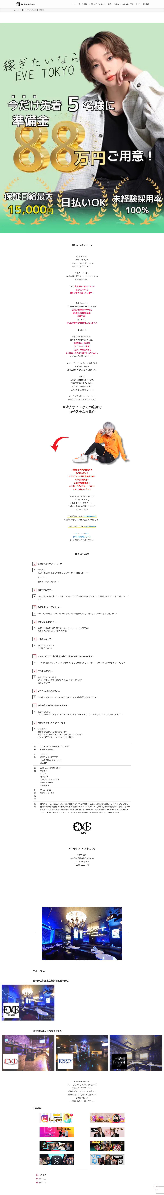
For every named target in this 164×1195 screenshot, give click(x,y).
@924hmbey (90, 527)
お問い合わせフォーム (82, 537)
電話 (87, 533)
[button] (128, 933)
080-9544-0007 (90, 516)
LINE (76, 533)
